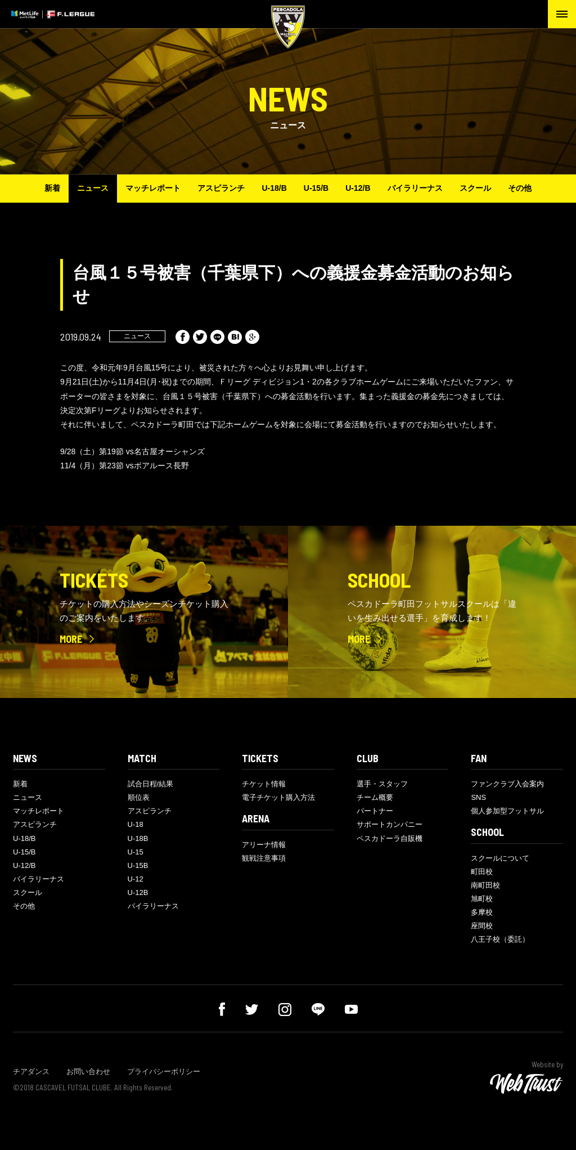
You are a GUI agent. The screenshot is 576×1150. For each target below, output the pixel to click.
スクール (475, 188)
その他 (520, 188)
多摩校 (482, 912)
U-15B (138, 865)
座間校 (482, 925)
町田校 (482, 871)
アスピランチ (221, 188)
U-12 (135, 879)
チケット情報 (264, 784)
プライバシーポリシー (163, 1071)
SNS (478, 797)
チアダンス (31, 1071)
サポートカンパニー (389, 824)
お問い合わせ (88, 1071)
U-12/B (357, 188)
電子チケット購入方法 (278, 797)
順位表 (139, 797)
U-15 (135, 852)
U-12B (138, 892)
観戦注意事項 (264, 858)
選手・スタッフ (382, 784)
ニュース (93, 188)
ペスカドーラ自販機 (389, 838)
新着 (52, 188)
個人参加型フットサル (507, 811)
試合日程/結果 (151, 784)
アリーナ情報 (264, 844)
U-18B (138, 838)
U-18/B (274, 188)
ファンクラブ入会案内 (507, 784)
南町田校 (485, 885)
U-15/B (316, 188)
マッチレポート (153, 188)
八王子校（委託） (500, 939)
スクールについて (500, 858)
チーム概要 (375, 797)
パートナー (375, 811)
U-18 (135, 824)
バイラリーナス (415, 188)
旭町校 (482, 898)
